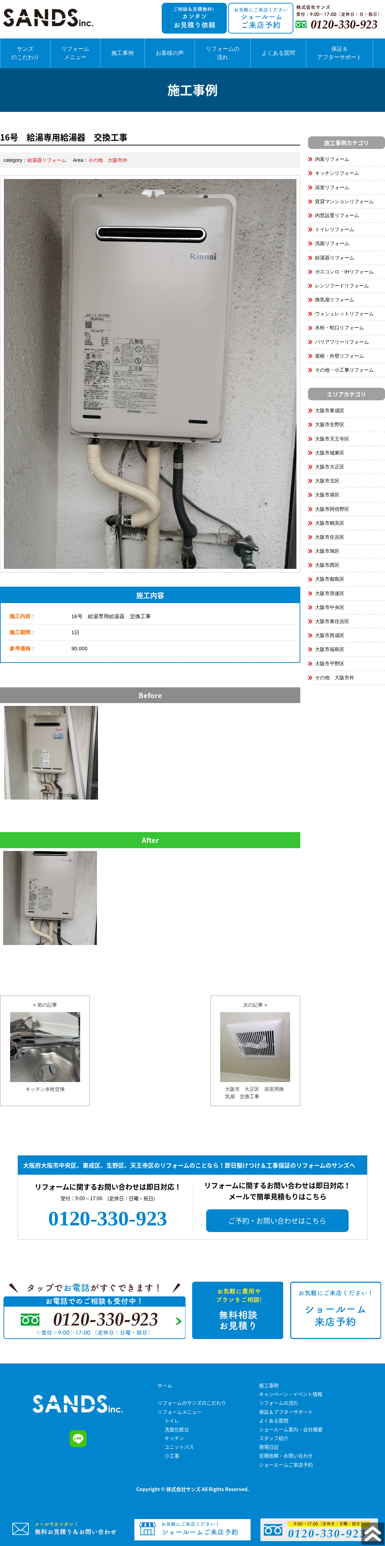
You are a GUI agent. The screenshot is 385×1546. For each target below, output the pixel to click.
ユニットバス (179, 1446)
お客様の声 (170, 53)
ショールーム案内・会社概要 (291, 1429)
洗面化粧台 (176, 1429)
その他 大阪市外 (107, 160)
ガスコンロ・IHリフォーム (344, 271)
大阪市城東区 (329, 453)
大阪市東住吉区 (332, 621)
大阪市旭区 (327, 551)
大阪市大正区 (329, 467)
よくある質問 (278, 53)
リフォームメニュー (75, 53)
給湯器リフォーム (46, 160)
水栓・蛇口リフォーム (339, 327)
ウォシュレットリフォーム (344, 313)
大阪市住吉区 (329, 537)
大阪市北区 (327, 481)
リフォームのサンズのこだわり (192, 1402)
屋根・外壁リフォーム (339, 356)
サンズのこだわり (25, 53)
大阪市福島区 (329, 649)
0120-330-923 (107, 1218)
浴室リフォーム (332, 187)
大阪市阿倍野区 (332, 509)
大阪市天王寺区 (332, 439)
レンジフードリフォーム (342, 285)
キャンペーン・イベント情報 (290, 1393)
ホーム (165, 1385)
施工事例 (122, 53)
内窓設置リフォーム (337, 215)
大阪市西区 (327, 565)
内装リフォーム (332, 159)
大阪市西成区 (329, 635)
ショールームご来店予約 (286, 1464)
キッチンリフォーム (337, 173)
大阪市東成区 (329, 410)
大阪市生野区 (329, 424)
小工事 (171, 1455)
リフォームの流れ (222, 53)
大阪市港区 (327, 495)
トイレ (171, 1420)
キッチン (174, 1437)
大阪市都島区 (329, 579)
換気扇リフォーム (334, 299)
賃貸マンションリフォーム (344, 201)
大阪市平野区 (329, 663)
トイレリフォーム (334, 229)
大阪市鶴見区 (329, 523)
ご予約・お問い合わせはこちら (277, 1221)
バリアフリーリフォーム (342, 342)
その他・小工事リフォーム (344, 370)
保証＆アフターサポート (339, 53)
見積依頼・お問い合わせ (286, 1455)
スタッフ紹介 (273, 1437)
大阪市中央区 (329, 607)
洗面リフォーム (332, 243)
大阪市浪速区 (329, 593)
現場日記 (269, 1446)
